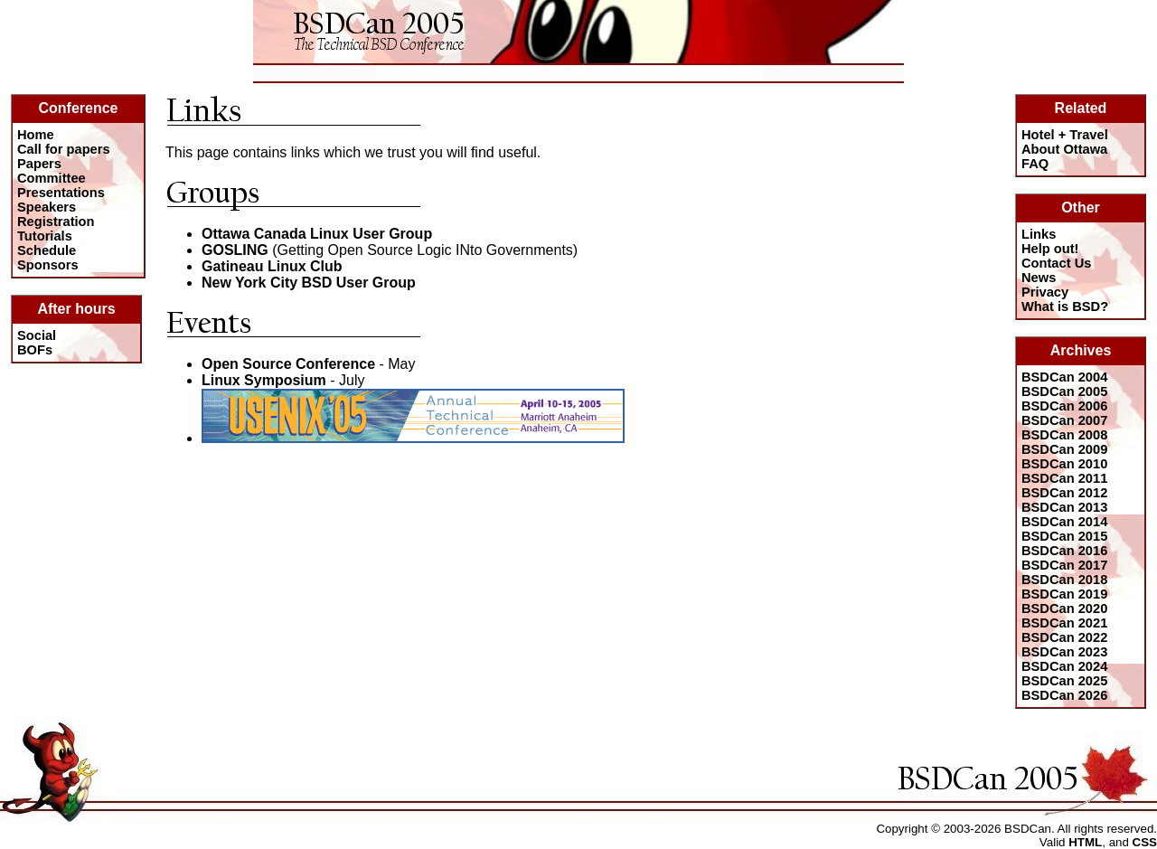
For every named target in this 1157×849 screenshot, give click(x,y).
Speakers (46, 207)
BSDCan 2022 (1064, 637)
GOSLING (235, 250)
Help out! (1050, 248)
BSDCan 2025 (1064, 681)
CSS (1145, 842)
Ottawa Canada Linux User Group (317, 233)
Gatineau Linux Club (272, 266)
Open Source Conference (288, 364)
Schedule (46, 250)
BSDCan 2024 (1064, 666)
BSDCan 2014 (1064, 521)
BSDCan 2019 (1064, 594)
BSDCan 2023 (1064, 652)
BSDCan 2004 (1064, 377)
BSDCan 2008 (1064, 435)
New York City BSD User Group (309, 282)
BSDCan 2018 (1064, 579)
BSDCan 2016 (1064, 550)
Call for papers (63, 149)
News (1038, 277)
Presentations (61, 192)
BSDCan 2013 (1064, 507)
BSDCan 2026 (1064, 695)
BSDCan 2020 (1064, 608)
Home (35, 134)
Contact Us (1056, 263)
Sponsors (48, 265)
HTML (1085, 842)
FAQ (1035, 163)
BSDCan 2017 (1064, 565)
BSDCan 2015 (1064, 536)
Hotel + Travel (1064, 134)
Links (1038, 234)
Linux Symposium (264, 380)
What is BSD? (1064, 306)
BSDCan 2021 (1064, 623)
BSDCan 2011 (1064, 478)
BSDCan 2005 (1064, 391)
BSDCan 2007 (1064, 420)
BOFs (34, 350)
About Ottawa (1064, 149)
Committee (51, 178)
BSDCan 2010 (1064, 464)
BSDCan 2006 (1064, 406)
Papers (39, 163)
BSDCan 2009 (1064, 449)
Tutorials (44, 236)
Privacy (1044, 292)
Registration (56, 221)
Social (36, 335)
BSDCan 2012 (1064, 493)
